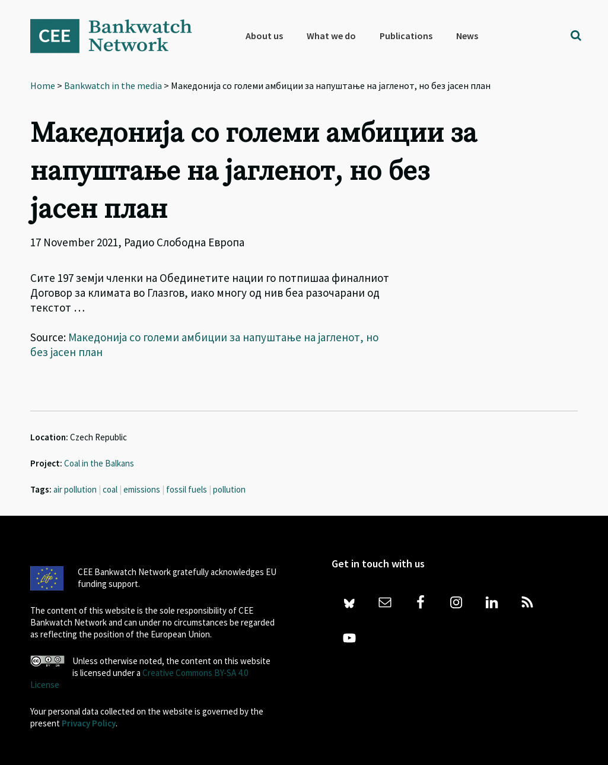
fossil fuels (186, 489)
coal (110, 489)
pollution (229, 489)
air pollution (75, 489)
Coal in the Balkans (99, 463)
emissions (141, 489)
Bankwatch (119, 35)
